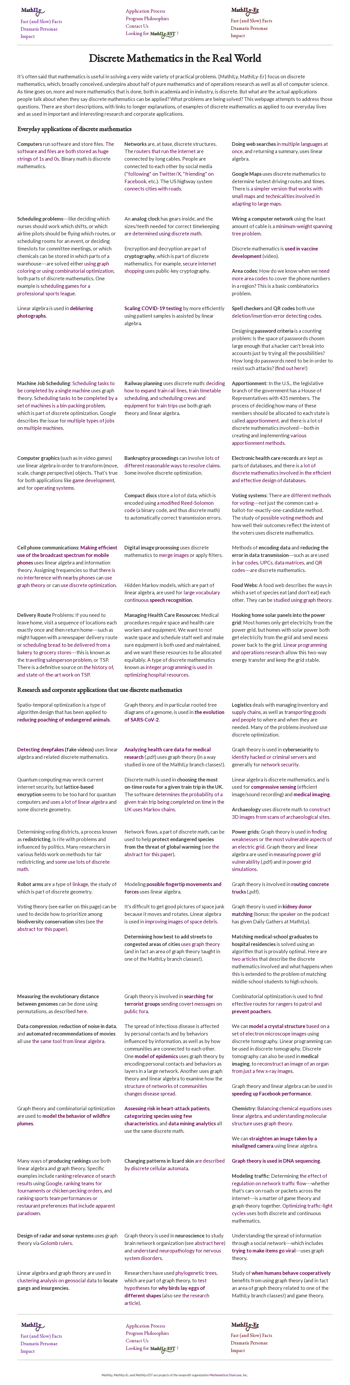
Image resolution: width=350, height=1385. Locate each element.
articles (250, 959)
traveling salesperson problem (59, 660)
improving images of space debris (181, 921)
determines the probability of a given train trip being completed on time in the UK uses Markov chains (174, 801)
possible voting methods (287, 518)
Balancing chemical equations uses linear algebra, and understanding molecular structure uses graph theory (282, 1115)
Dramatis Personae (39, 28)
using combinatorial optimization (78, 271)
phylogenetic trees (196, 1273)
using (296, 600)
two (236, 959)
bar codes (247, 562)
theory (324, 600)
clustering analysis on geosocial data (56, 1280)
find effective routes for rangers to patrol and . (277, 1003)
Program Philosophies (147, 18)
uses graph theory (200, 944)
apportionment (262, 420)
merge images (174, 555)
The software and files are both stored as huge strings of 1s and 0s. (65, 151)
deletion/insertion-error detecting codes (276, 316)
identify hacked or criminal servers (269, 757)
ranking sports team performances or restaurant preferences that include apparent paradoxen (66, 1205)
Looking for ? (152, 33)
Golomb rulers (56, 1243)
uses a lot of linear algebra (79, 802)
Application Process (145, 11)
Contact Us (137, 26)
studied (281, 600)
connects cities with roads (152, 188)
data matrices (289, 562)
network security (279, 764)
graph (309, 600)
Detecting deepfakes (40, 749)
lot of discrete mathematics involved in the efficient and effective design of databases (281, 473)
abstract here (209, 1243)
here (82, 1011)
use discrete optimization (88, 585)
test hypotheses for (165, 1287)
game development (93, 480)
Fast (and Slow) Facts (41, 21)
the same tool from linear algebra (68, 1041)
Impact (27, 36)
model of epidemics (156, 1056)
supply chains (246, 712)
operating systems (54, 488)
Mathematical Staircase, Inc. (229, 1375)
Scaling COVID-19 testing (153, 308)
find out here (290, 368)
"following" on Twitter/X (153, 174)
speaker (287, 914)
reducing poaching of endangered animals (63, 719)
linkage (80, 884)
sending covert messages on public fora (173, 1003)
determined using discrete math (166, 233)
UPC (265, 562)
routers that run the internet (165, 151)
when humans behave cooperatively (291, 1273)
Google (54, 1183)
